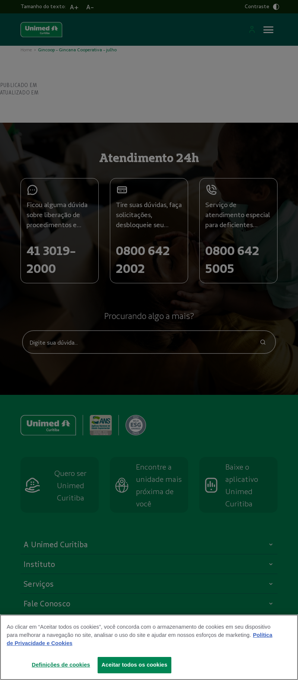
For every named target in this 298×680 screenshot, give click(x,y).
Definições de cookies (61, 665)
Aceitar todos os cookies (135, 665)
